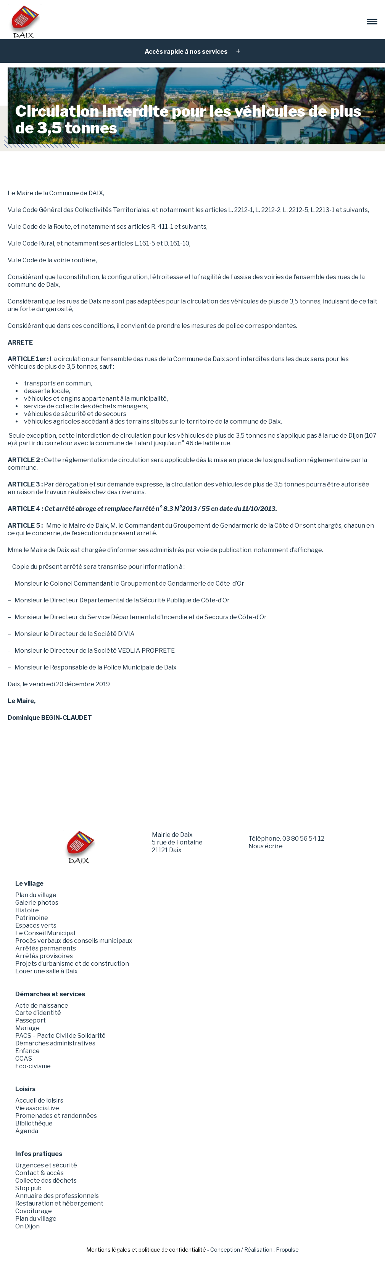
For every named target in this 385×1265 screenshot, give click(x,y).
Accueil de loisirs (39, 1100)
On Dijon (27, 1226)
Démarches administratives (55, 1043)
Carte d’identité (38, 1012)
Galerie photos (36, 902)
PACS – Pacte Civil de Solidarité (60, 1035)
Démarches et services (50, 994)
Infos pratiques (38, 1153)
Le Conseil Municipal (45, 933)
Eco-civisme (33, 1066)
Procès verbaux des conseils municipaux (73, 940)
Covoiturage (33, 1211)
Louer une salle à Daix (46, 971)
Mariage (27, 1028)
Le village (29, 883)
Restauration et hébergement (59, 1203)
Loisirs (25, 1089)
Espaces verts (35, 925)
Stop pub (28, 1188)
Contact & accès (39, 1173)
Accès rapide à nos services (187, 51)
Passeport (30, 1020)
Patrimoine (31, 917)
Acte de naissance (41, 1005)
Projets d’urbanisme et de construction (72, 963)
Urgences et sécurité (46, 1165)
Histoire (27, 910)
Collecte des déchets (46, 1180)
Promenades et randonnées (56, 1115)
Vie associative (37, 1108)
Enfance (27, 1051)
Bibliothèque (34, 1123)
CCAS (23, 1058)
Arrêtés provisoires (44, 956)
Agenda (26, 1131)
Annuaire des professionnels (57, 1195)
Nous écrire (265, 846)
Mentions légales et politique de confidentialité (146, 1249)
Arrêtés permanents (45, 948)
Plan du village (35, 895)
